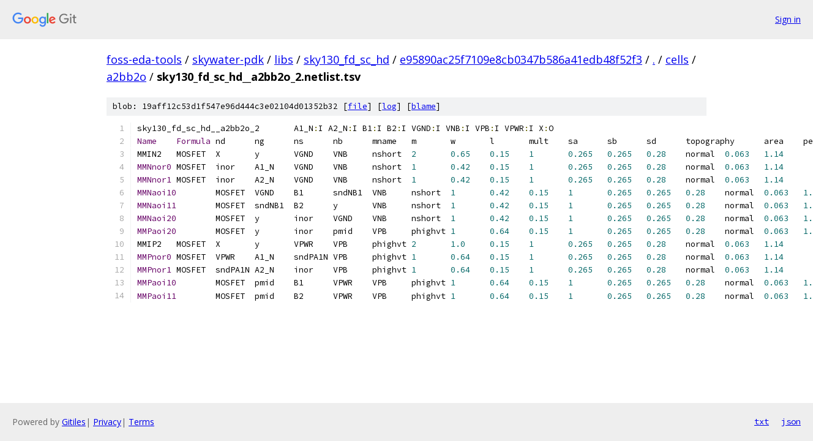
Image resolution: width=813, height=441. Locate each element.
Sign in (788, 19)
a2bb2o (126, 76)
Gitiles (74, 422)
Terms (141, 422)
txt (761, 421)
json (791, 421)
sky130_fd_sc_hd (346, 59)
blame (423, 106)
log (389, 106)
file (357, 106)
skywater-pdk (228, 59)
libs (283, 59)
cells (677, 59)
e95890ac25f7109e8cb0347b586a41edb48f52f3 (521, 59)
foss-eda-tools (144, 59)
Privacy (107, 422)
